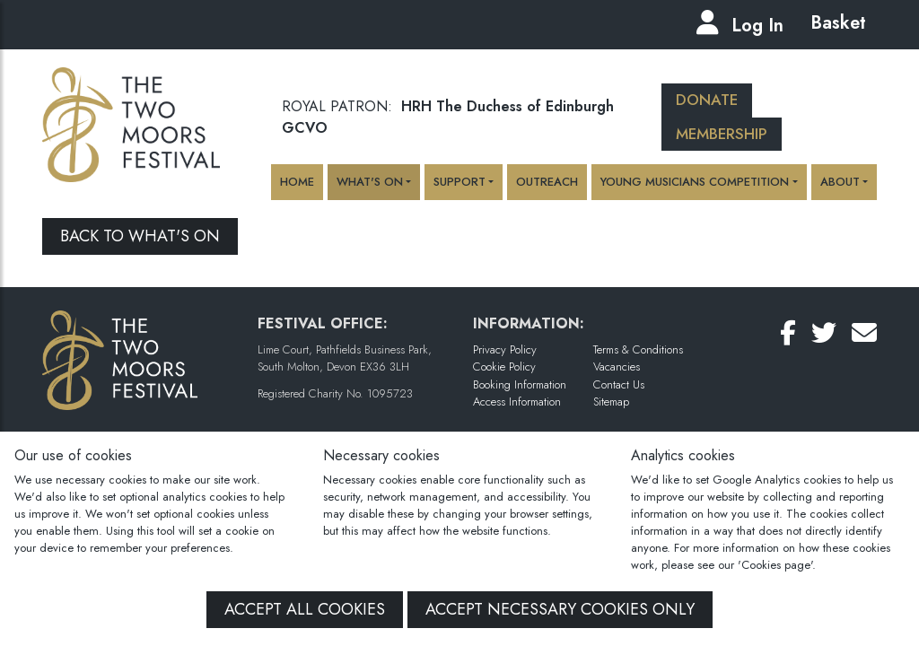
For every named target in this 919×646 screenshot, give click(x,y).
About (840, 181)
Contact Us (618, 384)
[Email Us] (864, 333)
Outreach (547, 181)
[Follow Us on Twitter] (823, 333)
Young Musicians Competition (694, 181)
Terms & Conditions (638, 349)
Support (459, 181)
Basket (835, 23)
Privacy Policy (505, 349)
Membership (721, 133)
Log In (757, 26)
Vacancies (616, 366)
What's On (370, 181)
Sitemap (611, 401)
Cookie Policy (504, 366)
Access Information (517, 401)
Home (297, 181)
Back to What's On (140, 236)
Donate (707, 99)
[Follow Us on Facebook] (788, 333)
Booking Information (519, 384)
